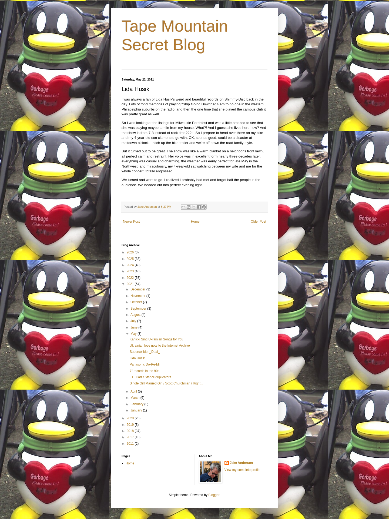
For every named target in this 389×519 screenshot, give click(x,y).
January (136, 410)
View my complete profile (242, 470)
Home (195, 221)
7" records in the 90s (144, 371)
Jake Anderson (241, 463)
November (138, 296)
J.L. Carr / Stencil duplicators (150, 377)
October (136, 302)
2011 (131, 444)
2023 (131, 271)
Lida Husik (137, 358)
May (134, 334)
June (134, 327)
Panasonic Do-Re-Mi (145, 364)
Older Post (258, 221)
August (136, 315)
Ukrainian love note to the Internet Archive (160, 345)
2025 (131, 259)
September (138, 308)
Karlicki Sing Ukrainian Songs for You (156, 339)
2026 (131, 252)
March (135, 398)
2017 (131, 437)
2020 (131, 418)
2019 (131, 425)
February (137, 404)
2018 (131, 431)
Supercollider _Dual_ (145, 352)
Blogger (213, 495)
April (134, 391)
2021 (131, 284)
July (133, 321)
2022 (131, 278)
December (138, 289)
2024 (131, 265)
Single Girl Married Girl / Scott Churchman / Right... (166, 383)
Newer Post (131, 221)
